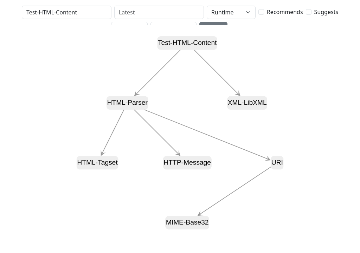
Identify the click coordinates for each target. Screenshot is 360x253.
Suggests (326, 12)
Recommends (285, 12)
